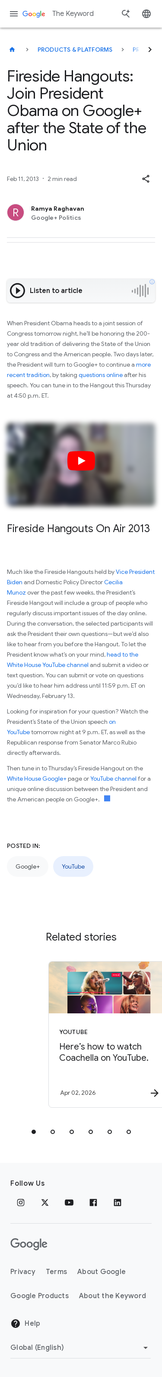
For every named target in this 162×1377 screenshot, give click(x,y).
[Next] (150, 49)
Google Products (39, 1296)
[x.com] (45, 1202)
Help (25, 1323)
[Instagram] (20, 1202)
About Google (101, 1272)
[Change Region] (80, 1347)
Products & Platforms (75, 49)
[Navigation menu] (13, 13)
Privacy (22, 1272)
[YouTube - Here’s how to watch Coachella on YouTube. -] (96, 1034)
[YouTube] (69, 1202)
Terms (56, 1272)
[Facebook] (93, 1202)
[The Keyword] (12, 49)
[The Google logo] (29, 1244)
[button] (145, 178)
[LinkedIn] (117, 1202)
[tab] (33, 1131)
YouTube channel (113, 778)
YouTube (73, 866)
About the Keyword (112, 1296)
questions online (101, 375)
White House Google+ (37, 778)
